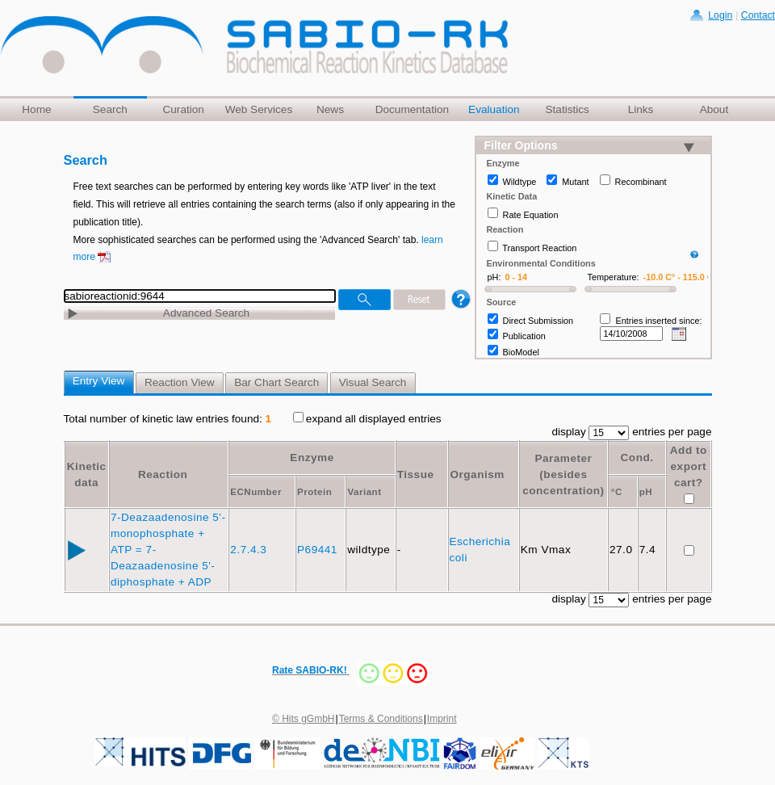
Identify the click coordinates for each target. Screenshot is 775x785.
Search (110, 109)
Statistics (567, 109)
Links (641, 109)
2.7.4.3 (250, 550)
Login (720, 15)
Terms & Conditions (381, 718)
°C (616, 492)
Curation (182, 109)
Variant (364, 492)
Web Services (259, 109)
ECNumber (256, 492)
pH (645, 492)
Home (36, 109)
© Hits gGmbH (303, 718)
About (714, 109)
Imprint (442, 718)
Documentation (412, 109)
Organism (477, 474)
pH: (494, 277)
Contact (758, 15)
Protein (314, 492)
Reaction (162, 474)
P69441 (319, 550)
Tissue (415, 474)
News (330, 109)
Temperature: (613, 277)
